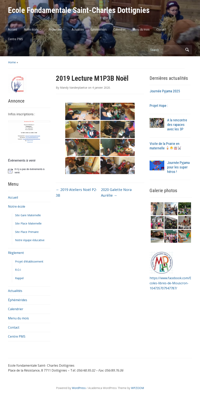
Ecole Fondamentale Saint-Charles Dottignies (79, 10)
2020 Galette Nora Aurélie (116, 192)
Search (187, 50)
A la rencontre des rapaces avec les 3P (177, 124)
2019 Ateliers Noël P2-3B (76, 192)
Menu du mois (141, 29)
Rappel (19, 278)
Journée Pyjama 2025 (165, 91)
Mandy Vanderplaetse (73, 87)
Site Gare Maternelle (28, 215)
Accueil (12, 29)
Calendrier (119, 29)
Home (12, 62)
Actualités (78, 29)
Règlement (55, 29)
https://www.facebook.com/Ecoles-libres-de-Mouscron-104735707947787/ (170, 283)
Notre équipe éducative (30, 240)
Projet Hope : (159, 106)
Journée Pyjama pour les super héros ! (178, 167)
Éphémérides (99, 29)
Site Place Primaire (27, 232)
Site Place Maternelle (28, 223)
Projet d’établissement (29, 261)
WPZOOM (137, 388)
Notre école (31, 29)
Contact (161, 29)
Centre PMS (15, 39)
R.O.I (18, 270)
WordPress (79, 388)
